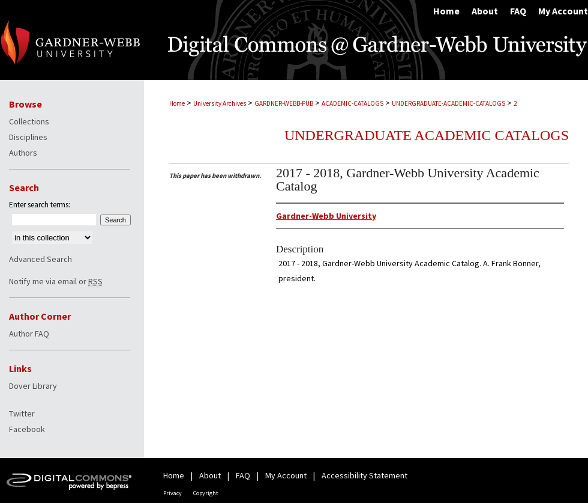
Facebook (27, 429)
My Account (286, 475)
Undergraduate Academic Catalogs (426, 135)
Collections (29, 121)
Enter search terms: (39, 205)
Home (177, 103)
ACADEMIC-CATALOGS (352, 103)
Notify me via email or (56, 281)
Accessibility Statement (364, 475)
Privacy (172, 493)
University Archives (219, 103)
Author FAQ (29, 333)
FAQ (243, 475)
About (210, 475)
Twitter (22, 413)
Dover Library (33, 385)
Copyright (205, 493)
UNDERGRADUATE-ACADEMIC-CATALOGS (448, 103)
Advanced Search (40, 259)
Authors (23, 152)
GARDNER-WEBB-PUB (283, 103)
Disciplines (28, 137)
